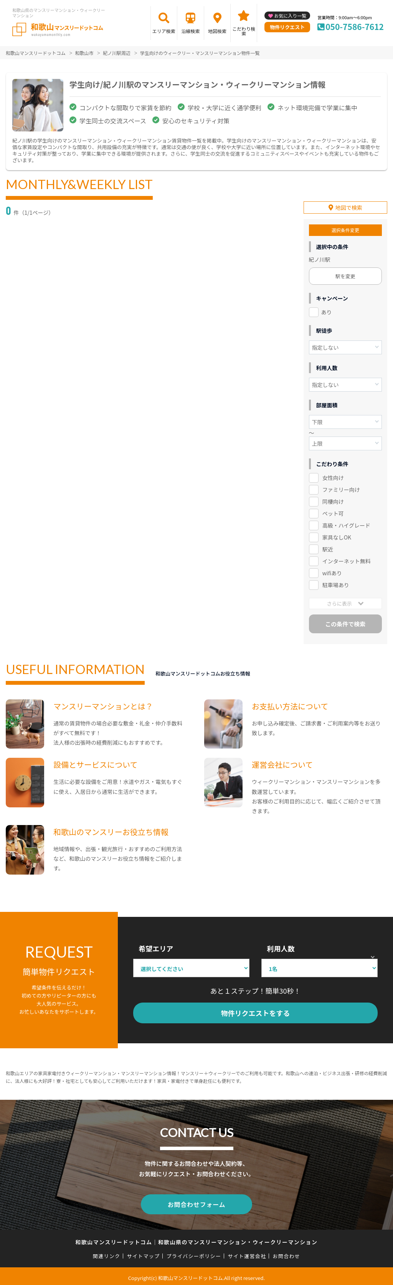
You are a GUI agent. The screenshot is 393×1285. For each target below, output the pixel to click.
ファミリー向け (341, 487)
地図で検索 (348, 206)
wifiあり (332, 571)
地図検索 (217, 31)
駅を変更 (345, 274)
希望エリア (156, 947)
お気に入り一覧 (290, 15)
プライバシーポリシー (193, 1252)
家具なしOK (336, 535)
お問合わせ (287, 1252)
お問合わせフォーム (196, 1201)
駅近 (327, 547)
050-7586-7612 (354, 26)
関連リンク (107, 1252)
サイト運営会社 (247, 1252)
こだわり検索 (243, 31)
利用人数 (280, 947)
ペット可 (333, 511)
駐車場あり (335, 583)
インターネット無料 (346, 559)
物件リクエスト (287, 27)
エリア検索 (163, 31)
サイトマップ (143, 1252)
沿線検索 (190, 31)
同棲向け (333, 499)
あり (326, 310)
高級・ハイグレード (346, 523)
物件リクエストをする (255, 1011)
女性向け (333, 476)
